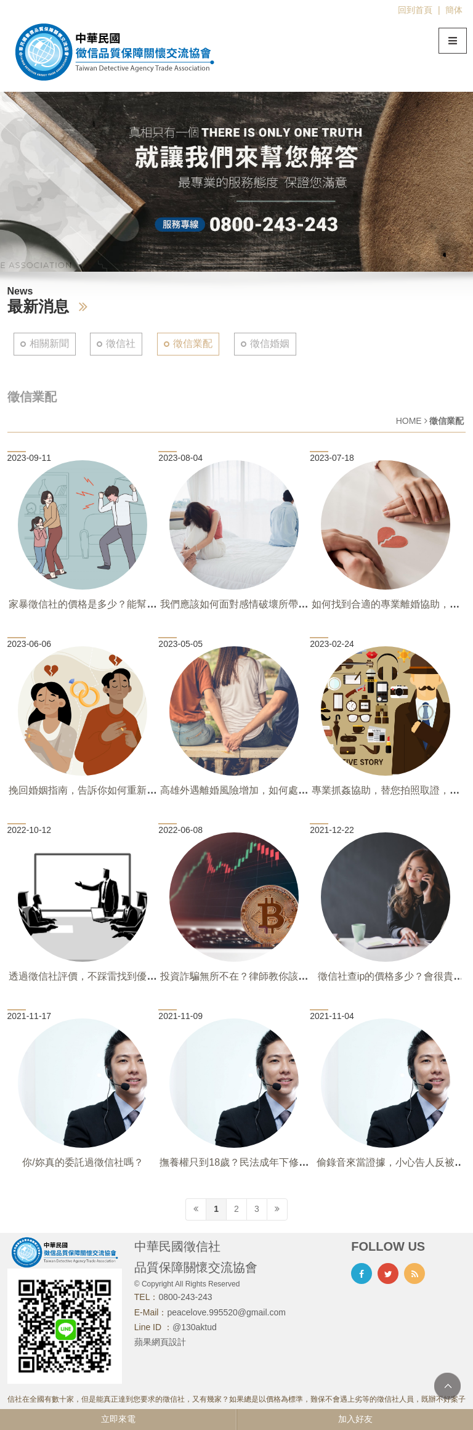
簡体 (454, 10)
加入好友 (355, 1419)
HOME (409, 421)
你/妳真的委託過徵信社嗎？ (82, 1162)
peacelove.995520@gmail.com (226, 1312)
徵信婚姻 (269, 343)
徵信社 (120, 343)
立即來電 (118, 1419)
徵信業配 (192, 343)
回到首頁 (415, 10)
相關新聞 (49, 343)
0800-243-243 (185, 1297)
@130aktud (194, 1327)
